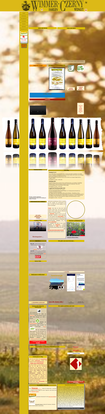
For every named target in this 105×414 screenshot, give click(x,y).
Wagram (37, 388)
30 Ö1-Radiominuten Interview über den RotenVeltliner (76, 382)
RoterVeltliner (61, 216)
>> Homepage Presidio (76, 353)
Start (23, 13)
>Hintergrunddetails (34, 338)
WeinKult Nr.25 (52, 172)
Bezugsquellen (41, 381)
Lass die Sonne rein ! (56, 302)
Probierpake (37, 360)
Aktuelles (24, 16)
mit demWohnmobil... (71, 89)
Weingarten (57, 224)
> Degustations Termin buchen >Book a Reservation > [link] (80, 108)
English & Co (24, 29)
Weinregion (52, 213)
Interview (35, 249)
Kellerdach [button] (32, 315)
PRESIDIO (54, 221)
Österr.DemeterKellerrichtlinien (56, 230)
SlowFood (50, 221)
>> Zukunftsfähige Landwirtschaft (37, 302)
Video (40, 338)
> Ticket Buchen (47, 99)
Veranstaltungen (44, 358)
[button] (47, 95)
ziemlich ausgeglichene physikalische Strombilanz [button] (66, 342)
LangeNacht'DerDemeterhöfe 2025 (57, 188)
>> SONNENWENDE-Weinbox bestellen (38, 342)
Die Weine (24, 21)
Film (45, 253)
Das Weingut (24, 18)
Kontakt (24, 26)
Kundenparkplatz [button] (33, 323)
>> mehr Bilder (66, 271)
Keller (57, 225)
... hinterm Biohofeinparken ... (80, 88)
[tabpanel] (57, 61)
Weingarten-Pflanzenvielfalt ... (73, 237)
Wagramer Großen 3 (35, 391)
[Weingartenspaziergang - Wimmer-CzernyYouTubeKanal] (38, 226)
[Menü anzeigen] (86, 10)
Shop (38, 382)
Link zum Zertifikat (52, 396)
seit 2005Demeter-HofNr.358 (37, 216)
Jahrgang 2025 (52, 181)
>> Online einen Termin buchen (36, 363)
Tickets (23, 24)
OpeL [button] (44, 326)
